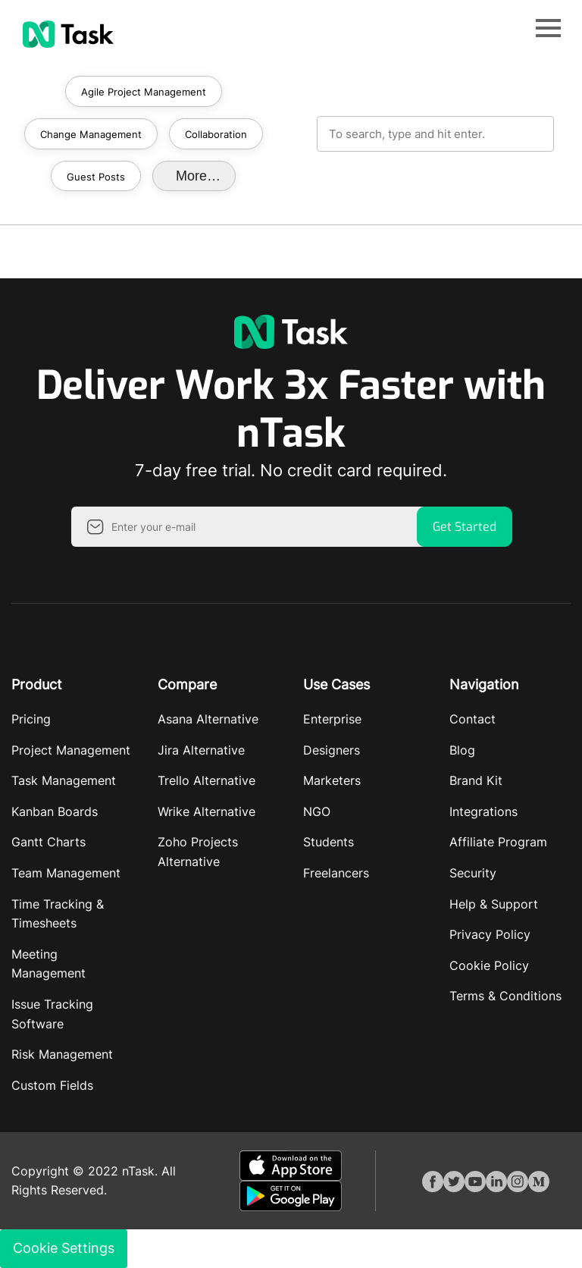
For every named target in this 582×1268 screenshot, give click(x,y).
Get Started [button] (464, 527)
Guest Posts (96, 177)
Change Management (91, 134)
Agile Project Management (143, 92)
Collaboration (216, 134)
